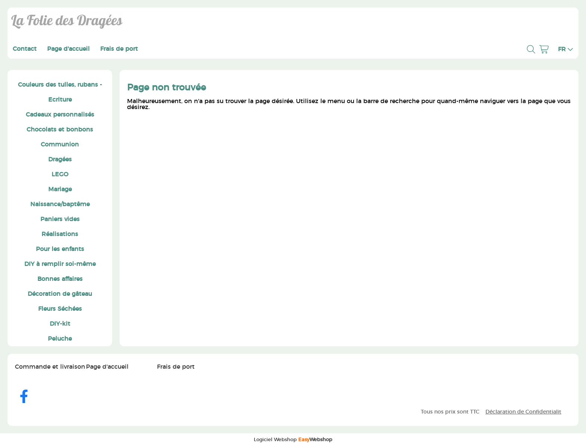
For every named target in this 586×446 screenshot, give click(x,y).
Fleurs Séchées (60, 309)
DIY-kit (60, 324)
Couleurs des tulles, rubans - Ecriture (60, 92)
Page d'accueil (68, 49)
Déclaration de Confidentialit (523, 412)
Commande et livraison (50, 367)
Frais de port (119, 49)
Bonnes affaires (60, 279)
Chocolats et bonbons (60, 130)
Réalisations (59, 234)
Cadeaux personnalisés (60, 115)
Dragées (60, 159)
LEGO (60, 174)
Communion (60, 145)
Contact (25, 49)
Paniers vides (60, 219)
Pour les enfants (60, 249)
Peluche (60, 339)
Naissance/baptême (60, 204)
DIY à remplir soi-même (60, 264)
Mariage (60, 189)
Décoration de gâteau (60, 294)
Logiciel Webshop (293, 439)
